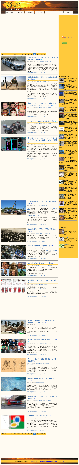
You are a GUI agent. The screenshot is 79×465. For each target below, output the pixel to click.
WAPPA (66, 237)
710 (25, 54)
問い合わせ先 (61, 461)
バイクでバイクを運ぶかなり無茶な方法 (40, 121)
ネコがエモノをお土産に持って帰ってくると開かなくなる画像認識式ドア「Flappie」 (70, 116)
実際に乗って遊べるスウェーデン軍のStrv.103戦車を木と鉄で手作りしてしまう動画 (70, 136)
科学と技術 (41, 382)
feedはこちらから (68, 37)
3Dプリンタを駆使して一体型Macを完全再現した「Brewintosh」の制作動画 (71, 94)
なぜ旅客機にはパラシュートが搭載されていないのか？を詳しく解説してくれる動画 (70, 87)
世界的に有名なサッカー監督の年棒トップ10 (42, 339)
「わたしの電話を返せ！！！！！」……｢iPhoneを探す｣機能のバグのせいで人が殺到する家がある (68, 160)
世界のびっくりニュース (45, 61)
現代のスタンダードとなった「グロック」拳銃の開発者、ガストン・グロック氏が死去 (70, 129)
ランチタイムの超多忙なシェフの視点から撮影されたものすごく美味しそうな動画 (70, 211)
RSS (56, 461)
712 (31, 54)
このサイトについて (33, 461)
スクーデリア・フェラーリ (38, 288)
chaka (37, 81)
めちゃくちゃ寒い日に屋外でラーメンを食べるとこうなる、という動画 (70, 109)
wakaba (38, 61)
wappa (37, 265)
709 (22, 54)
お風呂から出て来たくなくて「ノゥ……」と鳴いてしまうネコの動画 (70, 80)
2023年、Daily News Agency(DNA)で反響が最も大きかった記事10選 (71, 122)
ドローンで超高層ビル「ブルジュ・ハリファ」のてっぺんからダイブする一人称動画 (70, 196)
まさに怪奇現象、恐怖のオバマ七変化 (40, 263)
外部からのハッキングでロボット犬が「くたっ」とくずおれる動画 (70, 217)
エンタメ (50, 265)
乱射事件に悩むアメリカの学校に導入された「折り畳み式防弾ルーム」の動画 (70, 175)
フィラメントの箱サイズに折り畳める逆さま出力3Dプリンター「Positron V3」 (70, 203)
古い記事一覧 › (42, 54)
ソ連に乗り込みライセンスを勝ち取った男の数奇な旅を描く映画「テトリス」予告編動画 (70, 189)
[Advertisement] (19, 33)
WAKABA (66, 244)
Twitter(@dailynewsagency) (46, 461)
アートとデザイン (43, 144)
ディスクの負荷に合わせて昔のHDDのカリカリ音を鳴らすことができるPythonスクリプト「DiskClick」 (68, 102)
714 (37, 54)
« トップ (10, 54)
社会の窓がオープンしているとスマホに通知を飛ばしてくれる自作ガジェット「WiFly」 (70, 152)
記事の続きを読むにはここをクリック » (36, 72)
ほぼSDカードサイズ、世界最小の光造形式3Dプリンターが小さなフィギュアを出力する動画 (70, 182)
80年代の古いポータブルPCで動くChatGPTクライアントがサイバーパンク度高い (70, 168)
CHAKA (66, 230)
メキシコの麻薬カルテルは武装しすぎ (40, 246)
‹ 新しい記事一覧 (17, 54)
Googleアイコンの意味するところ (39, 415)
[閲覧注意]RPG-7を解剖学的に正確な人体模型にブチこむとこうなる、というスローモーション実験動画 (68, 144)
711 (28, 54)
